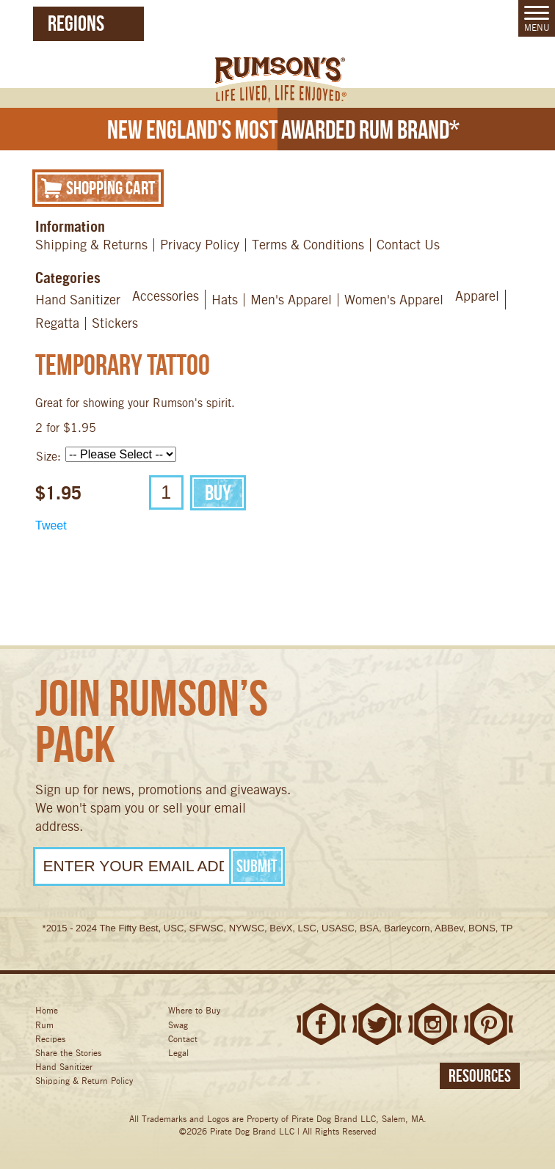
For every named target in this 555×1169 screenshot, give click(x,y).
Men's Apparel (291, 299)
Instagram (432, 1024)
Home (46, 1010)
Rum (44, 1024)
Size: (48, 456)
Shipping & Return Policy (84, 1080)
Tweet (51, 525)
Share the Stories (68, 1052)
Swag (178, 1024)
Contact (182, 1038)
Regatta (57, 323)
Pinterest (488, 1024)
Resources (480, 1075)
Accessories (165, 296)
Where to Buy (194, 1010)
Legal (178, 1052)
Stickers (115, 323)
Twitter (377, 1024)
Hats (224, 299)
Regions (76, 23)
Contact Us (408, 244)
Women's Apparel (393, 299)
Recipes (50, 1038)
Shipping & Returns (91, 244)
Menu (537, 19)
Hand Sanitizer (77, 299)
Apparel (477, 296)
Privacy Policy (199, 244)
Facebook (321, 1024)
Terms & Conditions (308, 244)
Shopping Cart (97, 187)
